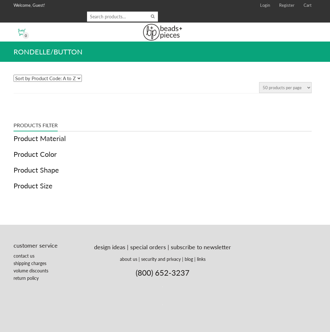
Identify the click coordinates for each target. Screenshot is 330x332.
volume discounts (31, 270)
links (201, 259)
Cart (308, 5)
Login (265, 5)
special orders (148, 247)
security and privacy (161, 259)
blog (189, 259)
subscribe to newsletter (201, 247)
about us (128, 259)
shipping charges (30, 263)
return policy (26, 278)
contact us (24, 256)
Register (287, 5)
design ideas (109, 247)
